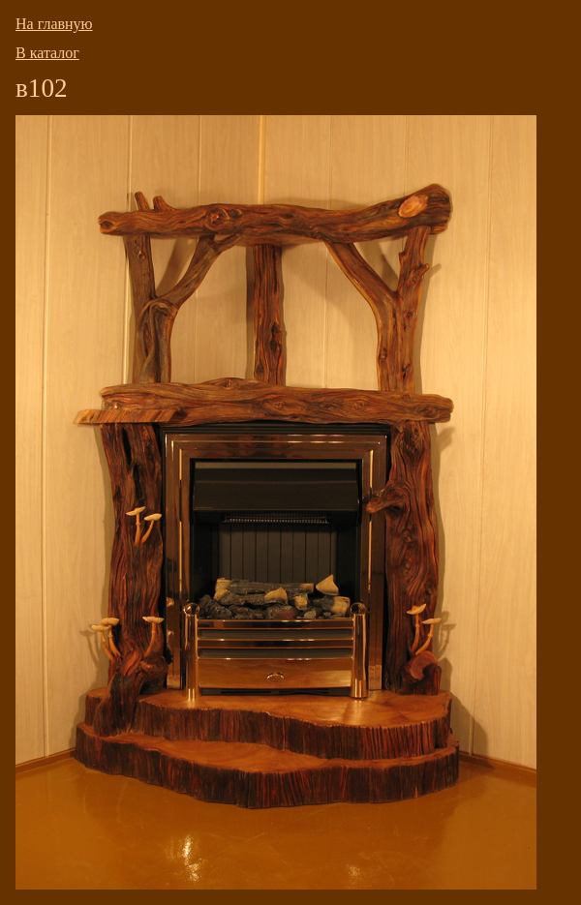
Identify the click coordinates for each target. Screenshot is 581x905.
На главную (54, 23)
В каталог (47, 53)
